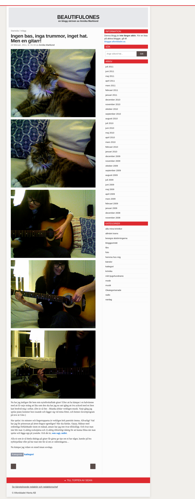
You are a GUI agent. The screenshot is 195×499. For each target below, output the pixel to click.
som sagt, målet (59, 433)
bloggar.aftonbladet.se (114, 41)
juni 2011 (109, 71)
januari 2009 (111, 208)
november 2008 (112, 217)
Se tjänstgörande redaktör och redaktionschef (35, 487)
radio (107, 295)
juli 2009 (109, 180)
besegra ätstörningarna (116, 238)
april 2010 (110, 137)
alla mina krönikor (113, 229)
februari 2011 (111, 90)
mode (108, 280)
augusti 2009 (111, 175)
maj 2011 (109, 76)
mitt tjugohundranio (114, 276)
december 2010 (112, 99)
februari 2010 (111, 147)
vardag (108, 299)
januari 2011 (111, 95)
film (107, 247)
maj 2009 (109, 189)
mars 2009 (110, 199)
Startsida (15, 31)
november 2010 (112, 104)
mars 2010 (110, 142)
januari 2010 (111, 151)
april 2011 (110, 81)
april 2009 (110, 194)
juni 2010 (109, 128)
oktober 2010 (111, 109)
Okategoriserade (113, 290)
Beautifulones (78, 17)
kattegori (29, 454)
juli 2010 (109, 123)
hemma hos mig (113, 257)
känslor (108, 262)
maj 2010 (109, 132)
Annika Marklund (47, 45)
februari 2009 (111, 203)
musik (108, 285)
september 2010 (113, 114)
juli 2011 (109, 66)
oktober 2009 (111, 166)
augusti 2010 (111, 118)
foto (107, 252)
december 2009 (112, 156)
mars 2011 (110, 85)
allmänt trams (111, 233)
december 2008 (112, 213)
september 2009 (113, 170)
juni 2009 (109, 184)
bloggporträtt (111, 243)
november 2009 (112, 161)
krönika (108, 271)
